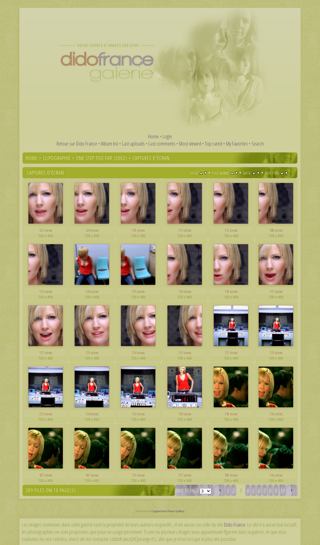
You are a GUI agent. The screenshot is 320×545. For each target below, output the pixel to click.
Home (153, 136)
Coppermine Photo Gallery (167, 511)
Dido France (234, 524)
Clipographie (57, 157)
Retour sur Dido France (77, 143)
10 (282, 490)
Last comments (161, 143)
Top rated (213, 143)
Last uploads (133, 143)
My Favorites (237, 143)
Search (258, 143)
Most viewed (190, 143)
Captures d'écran (151, 157)
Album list (109, 143)
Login (167, 136)
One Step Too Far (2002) (101, 157)
